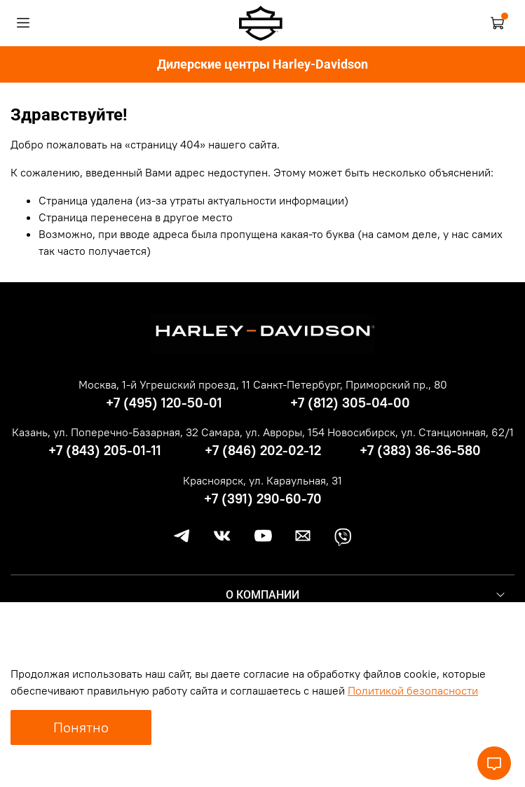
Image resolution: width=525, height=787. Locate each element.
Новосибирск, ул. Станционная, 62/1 (420, 432)
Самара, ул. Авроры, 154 (263, 432)
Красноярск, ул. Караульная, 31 (262, 480)
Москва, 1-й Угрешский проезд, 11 (164, 384)
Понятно (81, 727)
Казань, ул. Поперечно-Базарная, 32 (105, 432)
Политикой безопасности (413, 690)
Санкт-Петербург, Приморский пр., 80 (350, 384)
